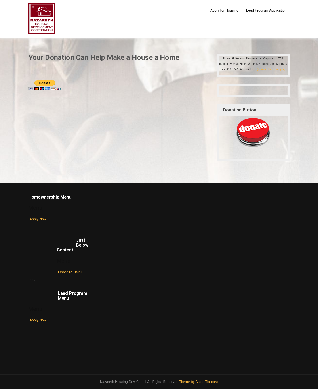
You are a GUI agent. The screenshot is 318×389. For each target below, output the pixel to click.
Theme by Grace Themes (198, 382)
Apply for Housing (224, 10)
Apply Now (37, 219)
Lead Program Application (266, 10)
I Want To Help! (70, 272)
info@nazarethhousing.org (269, 69)
